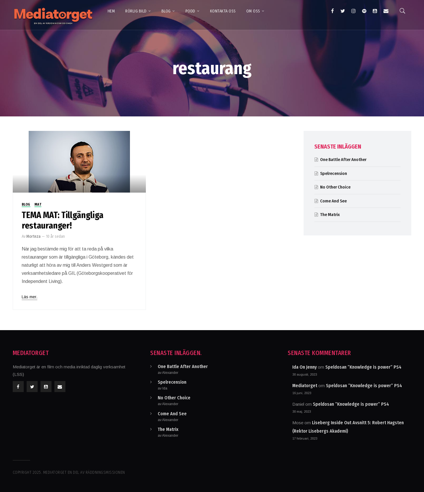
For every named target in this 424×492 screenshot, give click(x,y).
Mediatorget (304, 385)
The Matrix (330, 214)
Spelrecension (333, 173)
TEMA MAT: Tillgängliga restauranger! (62, 220)
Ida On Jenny (304, 367)
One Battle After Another (343, 159)
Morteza (33, 236)
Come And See (333, 201)
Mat (38, 204)
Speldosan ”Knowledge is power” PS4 (363, 367)
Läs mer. (29, 297)
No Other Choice (335, 187)
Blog (26, 204)
